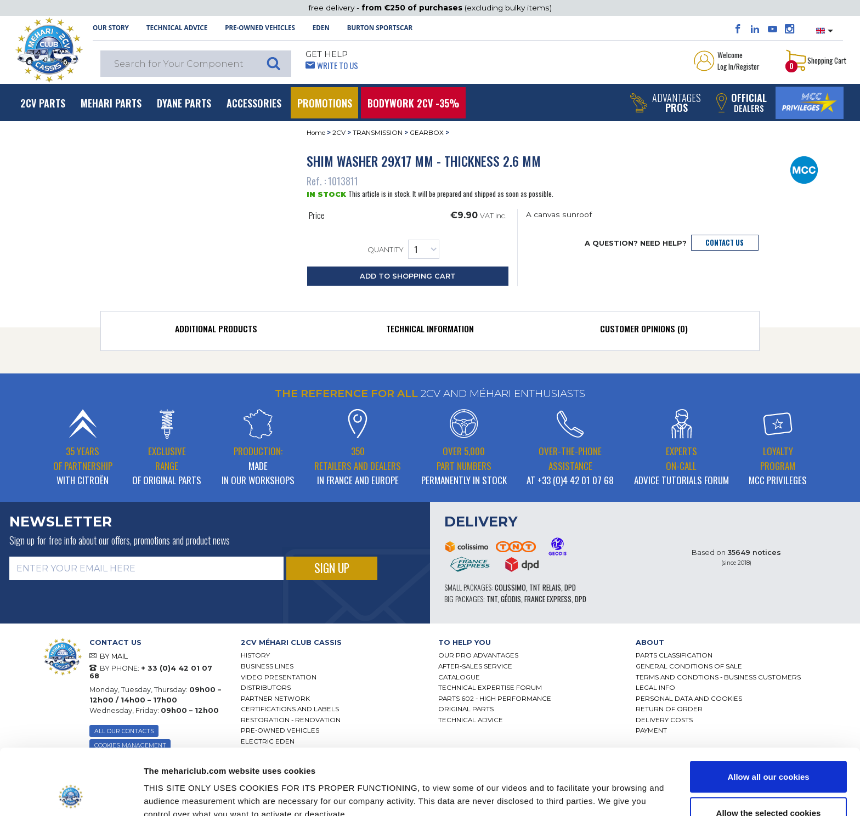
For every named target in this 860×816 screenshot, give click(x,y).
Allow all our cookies (768, 714)
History (255, 655)
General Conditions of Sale (689, 666)
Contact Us (724, 242)
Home (316, 133)
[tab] (216, 331)
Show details (570, 787)
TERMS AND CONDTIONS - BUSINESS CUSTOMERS (718, 677)
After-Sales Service (475, 666)
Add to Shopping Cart (408, 276)
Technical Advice (177, 28)
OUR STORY (111, 28)
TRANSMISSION (378, 133)
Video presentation (278, 677)
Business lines (267, 666)
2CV (339, 133)
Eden (321, 28)
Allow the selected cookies (768, 751)
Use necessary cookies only (768, 786)
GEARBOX (427, 133)
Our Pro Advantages (478, 655)
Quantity (403, 249)
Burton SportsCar (379, 28)
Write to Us (337, 65)
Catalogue (459, 677)
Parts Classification (674, 655)
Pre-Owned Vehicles (260, 28)
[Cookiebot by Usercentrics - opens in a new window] (71, 794)
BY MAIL (114, 656)
